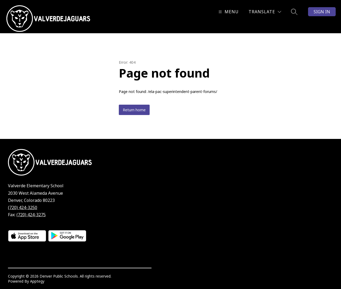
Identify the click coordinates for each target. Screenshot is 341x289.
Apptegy (37, 281)
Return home (134, 109)
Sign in (322, 12)
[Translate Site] (265, 11)
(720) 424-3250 (22, 207)
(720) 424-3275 (31, 215)
